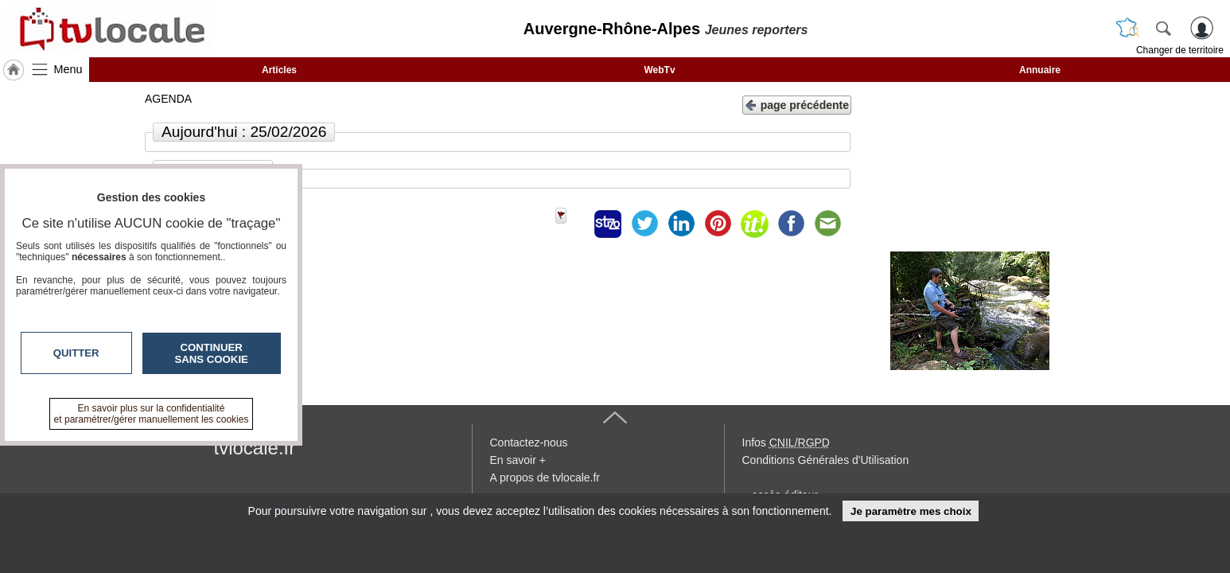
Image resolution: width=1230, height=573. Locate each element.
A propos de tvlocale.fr (545, 477)
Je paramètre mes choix (910, 511)
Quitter (76, 353)
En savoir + (518, 460)
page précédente (797, 103)
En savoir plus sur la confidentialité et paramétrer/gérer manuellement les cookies (151, 414)
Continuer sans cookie (211, 353)
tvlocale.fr (255, 447)
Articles (279, 70)
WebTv (659, 70)
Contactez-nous (529, 442)
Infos (786, 442)
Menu (68, 69)
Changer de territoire (1180, 50)
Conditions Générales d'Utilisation (825, 460)
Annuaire (1040, 70)
